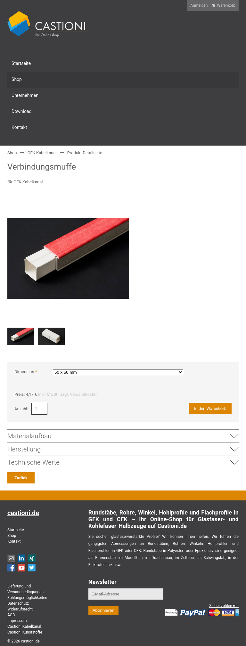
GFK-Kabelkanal (42, 152)
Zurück (21, 477)
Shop (12, 152)
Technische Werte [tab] (123, 462)
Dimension (25, 371)
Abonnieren (103, 610)
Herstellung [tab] (123, 449)
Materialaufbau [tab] (123, 436)
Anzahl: (21, 408)
